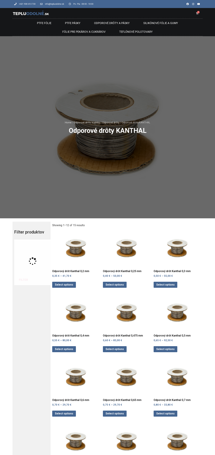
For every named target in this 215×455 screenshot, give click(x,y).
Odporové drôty (110, 122)
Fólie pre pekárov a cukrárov (84, 31)
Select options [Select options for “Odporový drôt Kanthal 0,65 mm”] (115, 413)
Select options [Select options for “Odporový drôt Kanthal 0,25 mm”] (115, 284)
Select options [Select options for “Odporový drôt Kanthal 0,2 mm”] (64, 284)
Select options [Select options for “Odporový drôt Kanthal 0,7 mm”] (165, 413)
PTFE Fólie (44, 23)
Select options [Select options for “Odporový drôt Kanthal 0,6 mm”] (64, 413)
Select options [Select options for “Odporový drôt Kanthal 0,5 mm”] (165, 349)
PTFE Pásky (72, 23)
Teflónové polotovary (136, 31)
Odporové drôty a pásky (112, 23)
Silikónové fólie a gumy (160, 23)
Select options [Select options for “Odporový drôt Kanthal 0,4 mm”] (64, 349)
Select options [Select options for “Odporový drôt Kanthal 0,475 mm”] (115, 349)
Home (68, 122)
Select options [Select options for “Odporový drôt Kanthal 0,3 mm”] (165, 284)
